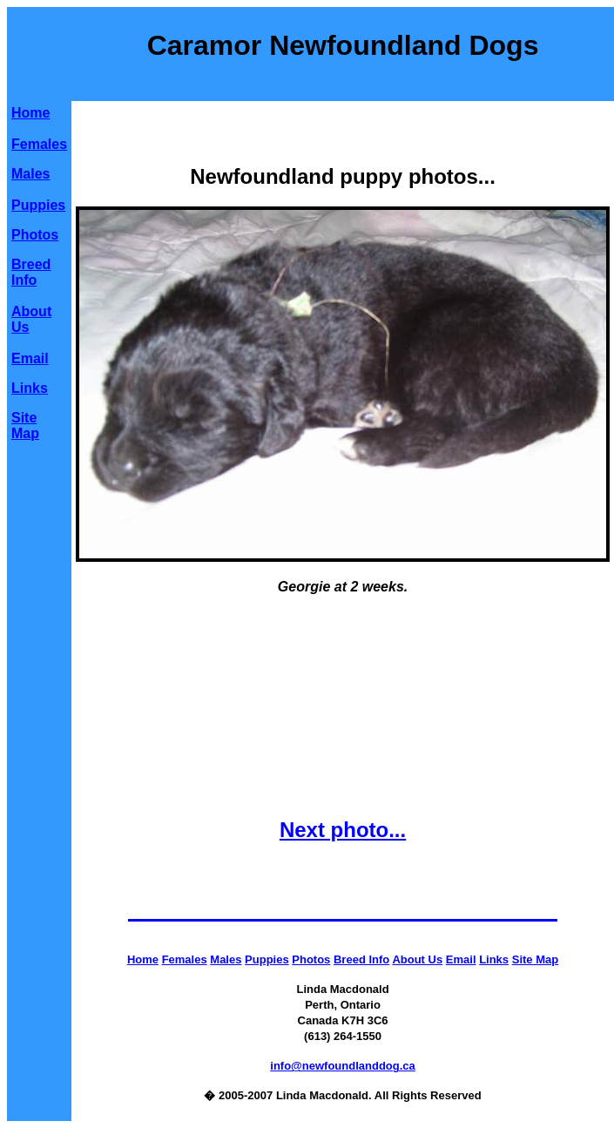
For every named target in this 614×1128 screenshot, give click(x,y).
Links (29, 388)
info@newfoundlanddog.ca (342, 1065)
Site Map (25, 425)
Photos (34, 234)
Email (30, 358)
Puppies (38, 205)
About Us (417, 959)
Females (39, 144)
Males (30, 173)
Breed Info (31, 272)
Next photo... (343, 829)
